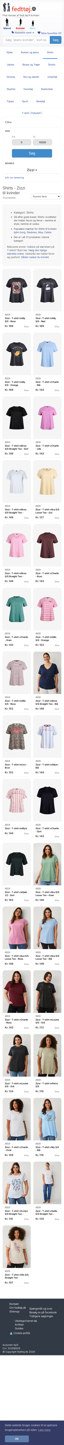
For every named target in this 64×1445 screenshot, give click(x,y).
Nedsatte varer (23, 32)
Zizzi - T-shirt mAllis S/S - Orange (45, 638)
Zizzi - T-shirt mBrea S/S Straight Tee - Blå (46, 702)
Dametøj (28, 89)
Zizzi (32, 170)
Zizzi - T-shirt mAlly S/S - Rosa (15, 320)
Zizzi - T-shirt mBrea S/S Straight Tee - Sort (16, 447)
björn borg (19, 232)
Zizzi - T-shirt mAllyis (16, 828)
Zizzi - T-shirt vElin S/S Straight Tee (17, 1276)
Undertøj (52, 76)
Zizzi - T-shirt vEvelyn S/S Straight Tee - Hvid (16, 1214)
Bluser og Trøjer (31, 64)
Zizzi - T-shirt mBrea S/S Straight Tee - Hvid (15, 512)
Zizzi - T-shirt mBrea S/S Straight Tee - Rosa (15, 576)
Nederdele (47, 89)
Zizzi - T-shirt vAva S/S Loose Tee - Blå (47, 957)
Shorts (51, 64)
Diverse (11, 76)
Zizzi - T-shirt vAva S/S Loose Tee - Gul (47, 511)
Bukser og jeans (30, 52)
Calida (47, 232)
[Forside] (19, 7)
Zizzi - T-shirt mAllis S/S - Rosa (15, 702)
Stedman (32, 232)
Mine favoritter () (49, 33)
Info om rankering (14, 177)
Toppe (10, 101)
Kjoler (10, 52)
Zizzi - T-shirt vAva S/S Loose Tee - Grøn (47, 894)
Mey (40, 232)
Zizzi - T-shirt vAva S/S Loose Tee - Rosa (17, 957)
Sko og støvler (31, 76)
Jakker (10, 64)
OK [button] (17, 1438)
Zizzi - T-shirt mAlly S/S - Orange (15, 383)
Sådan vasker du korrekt (35, 257)
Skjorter (11, 89)
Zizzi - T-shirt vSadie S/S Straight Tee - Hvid (46, 1214)
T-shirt (25, 113)
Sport (25, 101)
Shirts (50, 52)
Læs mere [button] (44, 1429)
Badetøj (40, 101)
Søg (56, 40)
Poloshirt (36, 113)
